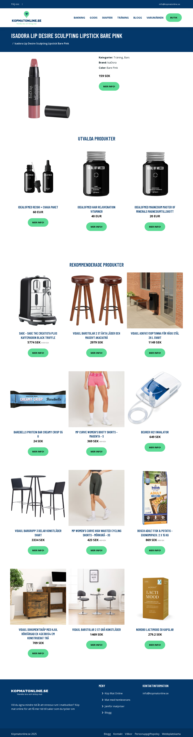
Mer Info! (109, 83)
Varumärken (155, 16)
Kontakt (117, 731)
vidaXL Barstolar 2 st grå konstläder (96, 627)
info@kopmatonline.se (168, 4)
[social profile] (22, 4)
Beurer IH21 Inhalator (155, 429)
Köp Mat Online (114, 690)
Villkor (128, 731)
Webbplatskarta (171, 731)
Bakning (79, 16)
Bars (127, 55)
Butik (173, 16)
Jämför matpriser (114, 703)
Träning (123, 16)
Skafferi (107, 16)
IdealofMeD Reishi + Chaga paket (38, 204)
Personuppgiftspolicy (147, 731)
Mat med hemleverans (117, 697)
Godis (93, 16)
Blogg (137, 16)
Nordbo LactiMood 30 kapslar (155, 627)
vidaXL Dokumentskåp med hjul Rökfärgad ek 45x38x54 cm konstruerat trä (38, 631)
